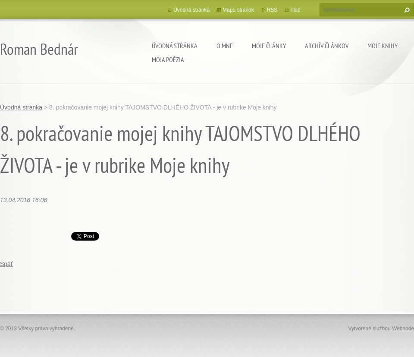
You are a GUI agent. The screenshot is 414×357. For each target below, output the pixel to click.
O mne (224, 45)
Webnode (403, 329)
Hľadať (405, 9)
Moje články (269, 45)
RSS (272, 10)
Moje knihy (382, 45)
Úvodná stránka (175, 45)
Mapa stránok (238, 10)
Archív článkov (326, 45)
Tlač (295, 10)
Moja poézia (168, 59)
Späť (6, 263)
